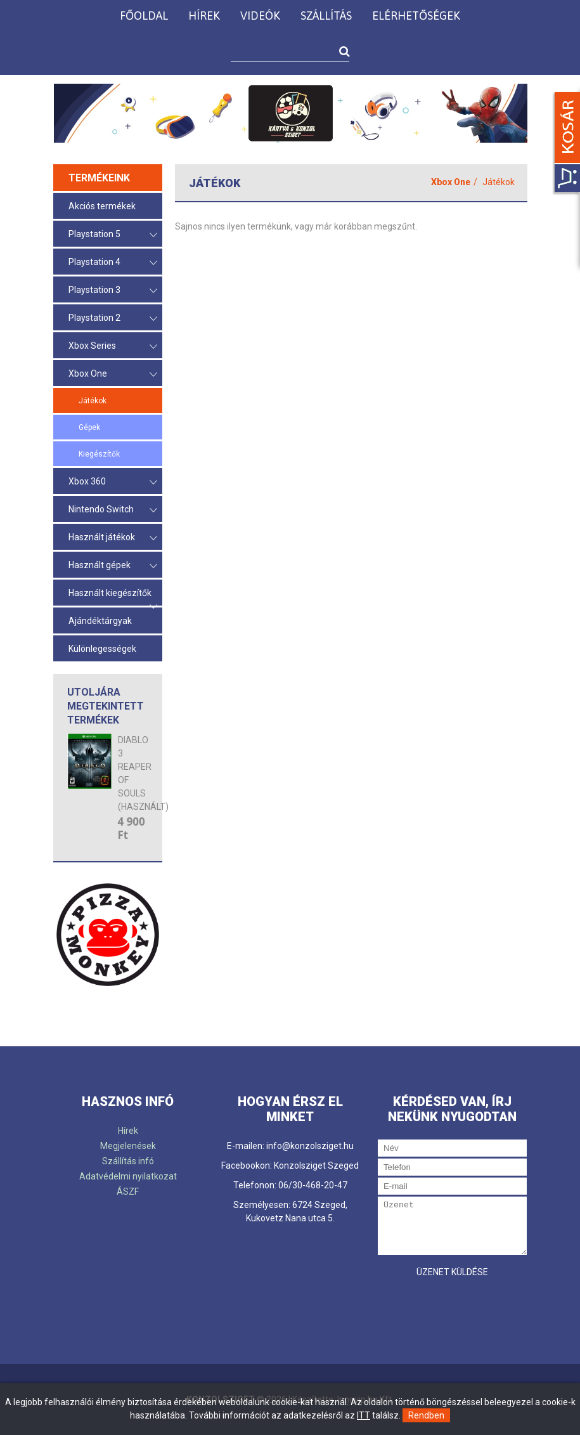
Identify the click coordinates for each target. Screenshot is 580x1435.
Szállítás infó (128, 1161)
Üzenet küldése (452, 1272)
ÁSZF (128, 1191)
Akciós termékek (102, 206)
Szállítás (326, 15)
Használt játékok (112, 538)
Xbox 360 (112, 482)
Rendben (426, 1415)
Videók (260, 15)
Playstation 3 (112, 290)
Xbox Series (112, 346)
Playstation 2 (112, 318)
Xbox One (112, 374)
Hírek (204, 15)
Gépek (89, 427)
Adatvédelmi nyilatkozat (128, 1176)
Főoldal (144, 15)
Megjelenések (128, 1146)
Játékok (92, 400)
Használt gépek (112, 566)
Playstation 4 (112, 263)
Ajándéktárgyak (100, 621)
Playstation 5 (112, 235)
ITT (363, 1415)
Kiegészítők (99, 454)
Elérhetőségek (416, 15)
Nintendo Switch (112, 510)
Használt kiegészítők (112, 597)
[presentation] (474, 1309)
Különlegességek (102, 649)
